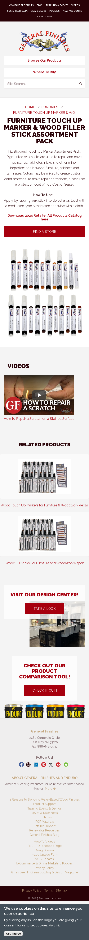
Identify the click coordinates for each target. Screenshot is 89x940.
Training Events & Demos (44, 808)
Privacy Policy (44, 868)
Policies (54, 11)
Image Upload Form (44, 854)
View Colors (38, 11)
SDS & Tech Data (17, 11)
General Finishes (44, 41)
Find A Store (44, 232)
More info (55, 925)
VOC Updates (44, 859)
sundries (49, 107)
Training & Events (57, 5)
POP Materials (44, 821)
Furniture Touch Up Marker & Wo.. (44, 113)
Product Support (44, 804)
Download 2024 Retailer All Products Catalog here (45, 217)
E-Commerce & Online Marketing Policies (44, 863)
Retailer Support (44, 826)
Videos (75, 5)
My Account (44, 16)
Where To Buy (44, 72)
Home (30, 107)
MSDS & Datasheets (44, 813)
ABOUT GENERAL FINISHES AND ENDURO (44, 778)
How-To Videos (44, 841)
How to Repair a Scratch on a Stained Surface (39, 419)
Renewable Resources (44, 830)
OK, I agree (13, 933)
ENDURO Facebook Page (45, 846)
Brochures (44, 817)
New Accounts (72, 11)
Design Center (44, 850)
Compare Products (21, 5)
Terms (48, 890)
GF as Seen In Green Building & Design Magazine (44, 872)
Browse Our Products (44, 60)
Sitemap (61, 890)
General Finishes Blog (44, 834)
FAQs (40, 5)
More (50, 788)
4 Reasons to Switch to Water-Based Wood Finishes (44, 799)
